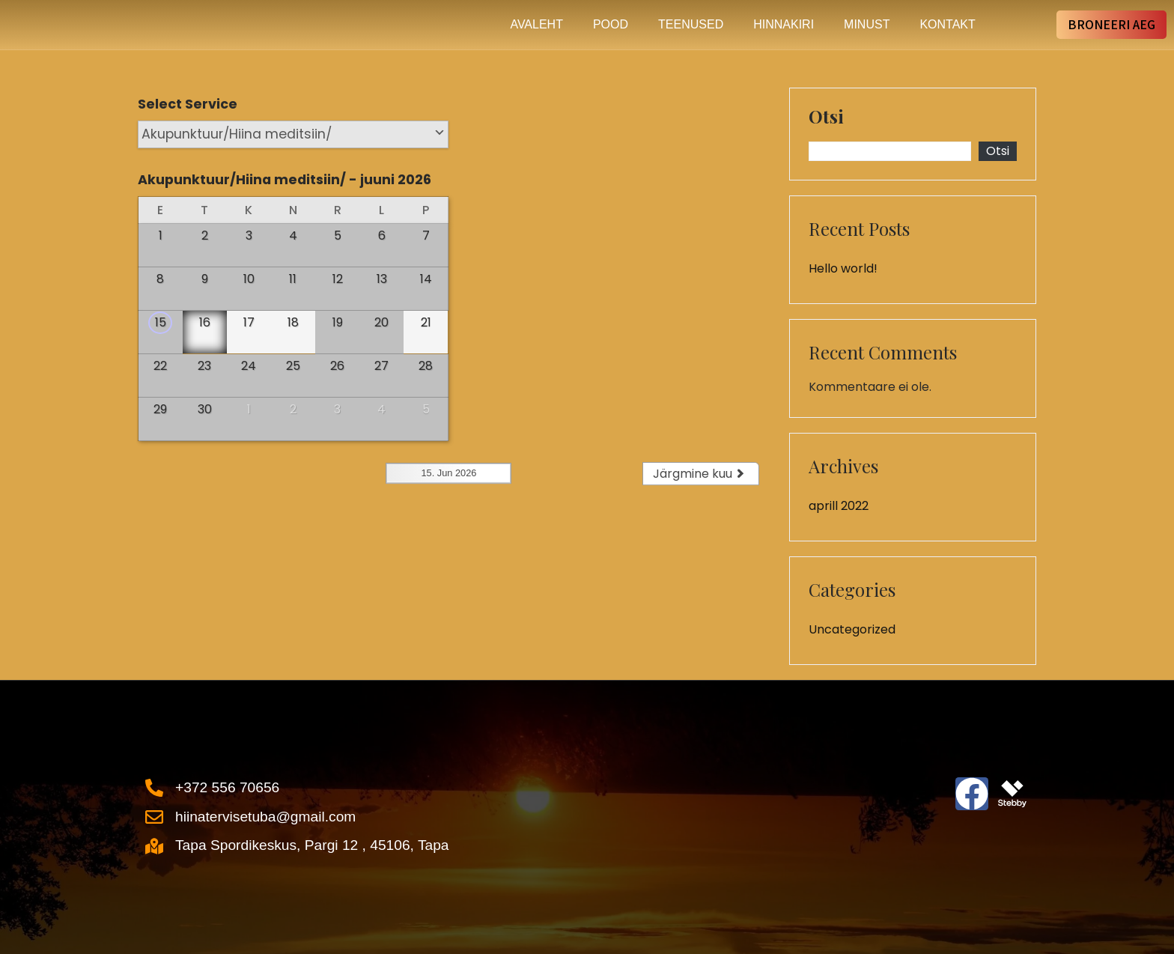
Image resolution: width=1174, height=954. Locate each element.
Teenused (690, 24)
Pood (610, 24)
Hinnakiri (783, 24)
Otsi (826, 117)
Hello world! (843, 268)
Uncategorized (852, 629)
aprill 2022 (839, 505)
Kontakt (947, 24)
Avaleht (536, 24)
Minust (866, 24)
